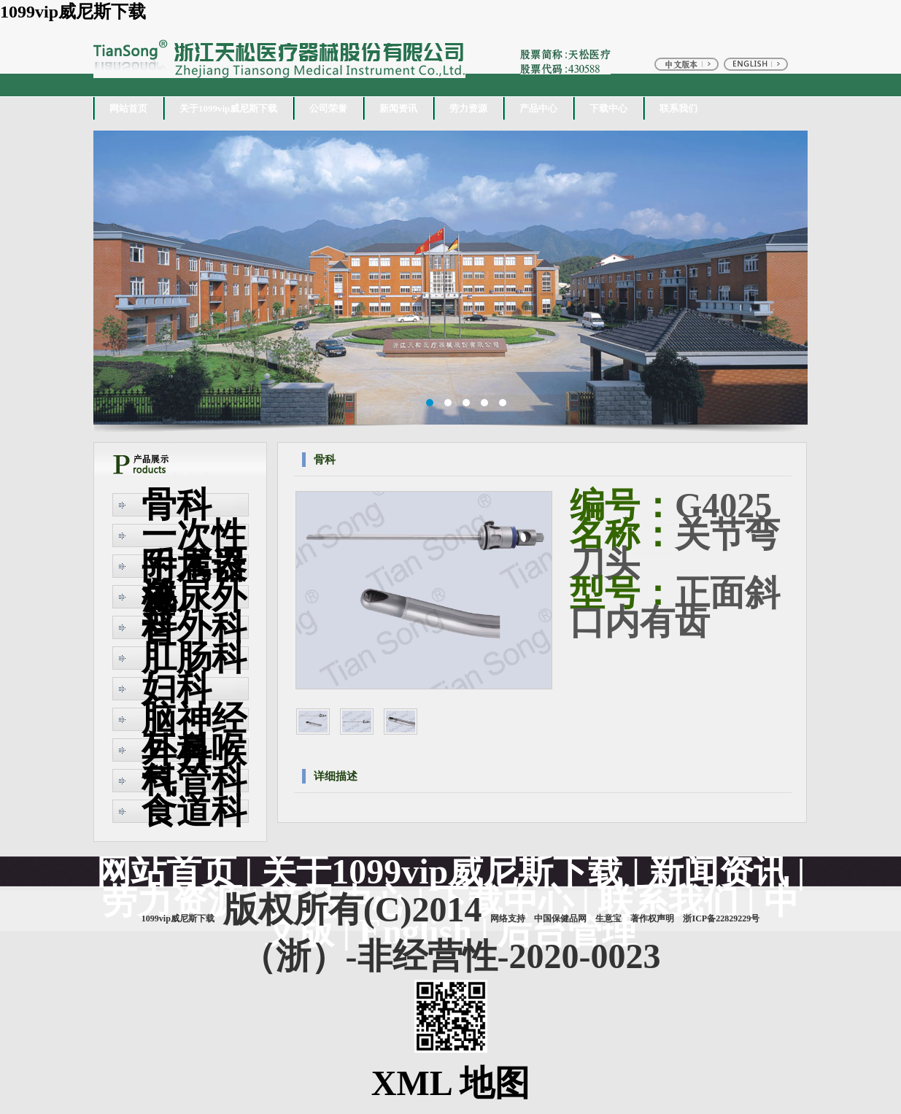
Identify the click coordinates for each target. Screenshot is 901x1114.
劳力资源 (468, 108)
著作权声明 (652, 918)
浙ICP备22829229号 (721, 918)
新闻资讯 (398, 108)
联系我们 (678, 108)
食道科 (194, 811)
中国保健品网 (560, 918)
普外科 (194, 627)
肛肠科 (194, 657)
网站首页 (128, 108)
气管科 (194, 780)
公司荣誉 (328, 108)
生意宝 (608, 918)
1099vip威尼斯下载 (73, 11)
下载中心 (608, 108)
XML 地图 (450, 1083)
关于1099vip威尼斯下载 (228, 108)
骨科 (177, 504)
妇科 (177, 688)
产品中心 (538, 108)
